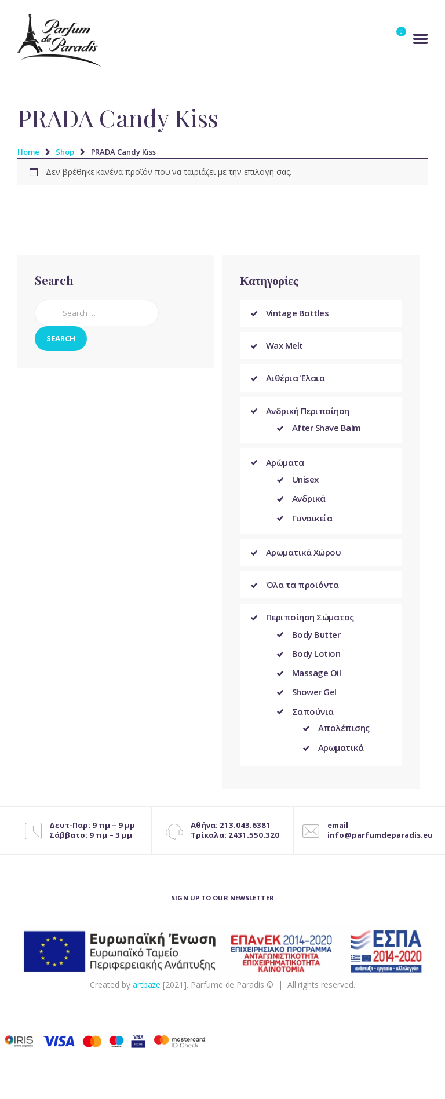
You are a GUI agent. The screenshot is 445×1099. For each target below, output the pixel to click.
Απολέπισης (344, 733)
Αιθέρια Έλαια (295, 378)
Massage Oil (316, 676)
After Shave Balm (326, 428)
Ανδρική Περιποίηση (307, 411)
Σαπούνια (313, 716)
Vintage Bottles (297, 313)
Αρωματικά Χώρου (303, 555)
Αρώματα (285, 463)
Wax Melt (284, 345)
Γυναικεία (312, 519)
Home (28, 152)
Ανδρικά (309, 500)
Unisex (305, 480)
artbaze (147, 990)
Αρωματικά (341, 754)
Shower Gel (314, 697)
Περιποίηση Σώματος (310, 620)
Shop (65, 152)
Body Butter (316, 637)
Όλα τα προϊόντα (302, 587)
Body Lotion (316, 657)
